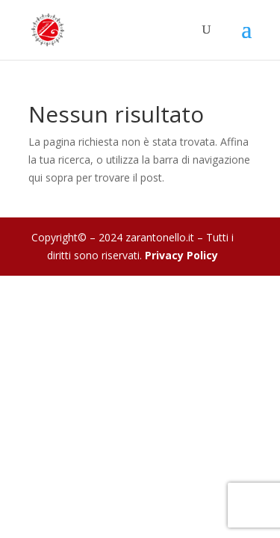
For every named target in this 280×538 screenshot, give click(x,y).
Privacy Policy (181, 255)
